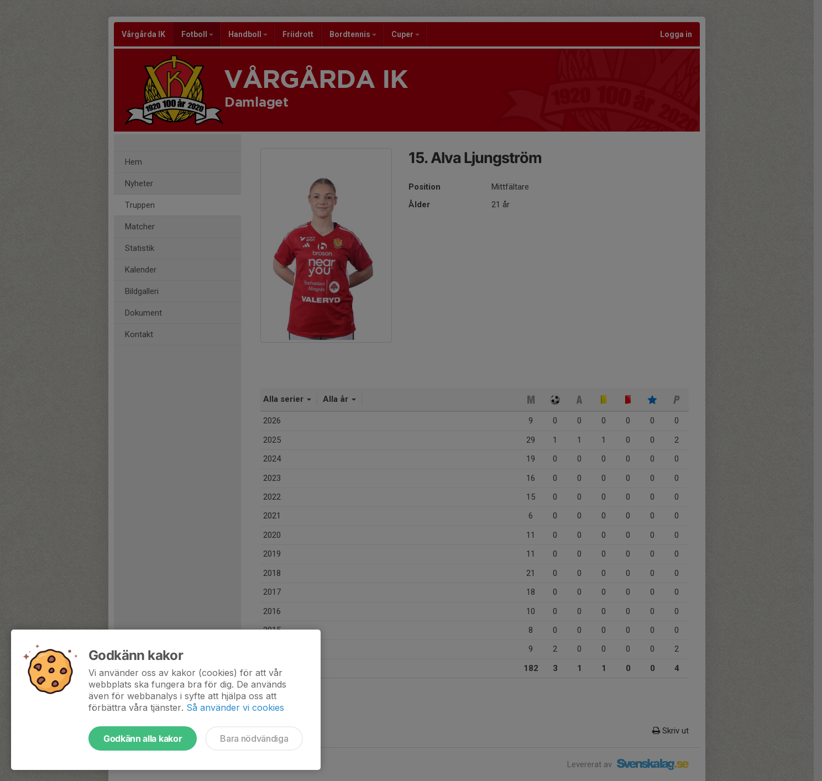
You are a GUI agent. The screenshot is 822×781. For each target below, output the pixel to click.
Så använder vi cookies (235, 707)
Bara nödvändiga (254, 738)
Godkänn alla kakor (142, 738)
